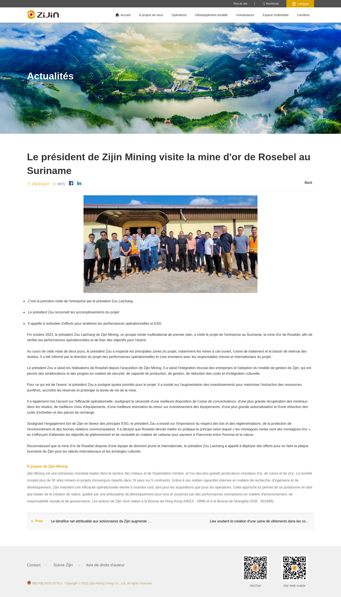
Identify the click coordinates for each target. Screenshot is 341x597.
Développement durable (211, 15)
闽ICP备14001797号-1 (47, 583)
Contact (33, 565)
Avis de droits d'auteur (105, 565)
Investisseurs (245, 15)
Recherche (270, 3)
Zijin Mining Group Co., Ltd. (107, 583)
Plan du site (240, 3)
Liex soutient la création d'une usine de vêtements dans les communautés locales (261, 521)
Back (308, 182)
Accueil (123, 15)
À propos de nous (151, 15)
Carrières (303, 15)
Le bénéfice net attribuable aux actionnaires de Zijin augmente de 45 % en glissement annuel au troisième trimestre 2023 (102, 521)
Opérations (179, 15)
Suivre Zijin (63, 565)
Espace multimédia (275, 15)
